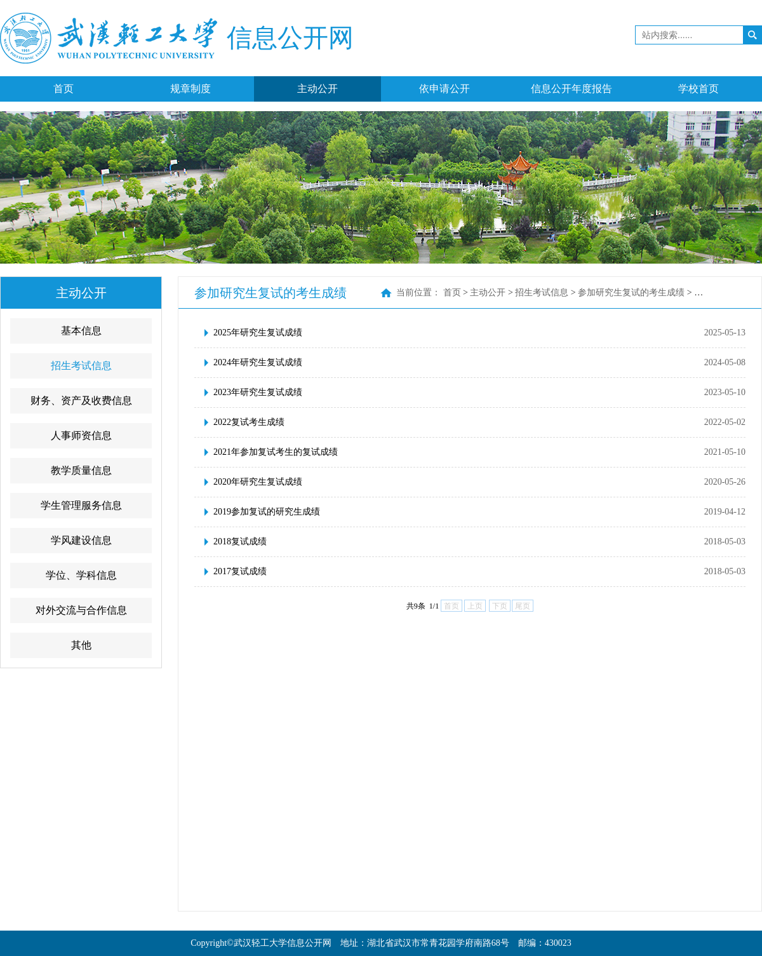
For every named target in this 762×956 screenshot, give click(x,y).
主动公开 (317, 88)
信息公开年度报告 (571, 88)
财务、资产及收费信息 (81, 400)
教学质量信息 (81, 470)
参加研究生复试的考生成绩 (631, 292)
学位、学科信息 (81, 575)
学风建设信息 (81, 540)
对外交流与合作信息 (81, 610)
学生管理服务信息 (81, 505)
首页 (63, 88)
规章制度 (190, 88)
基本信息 (81, 330)
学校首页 (698, 88)
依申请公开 (444, 88)
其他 (81, 645)
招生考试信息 (81, 365)
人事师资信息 (81, 435)
